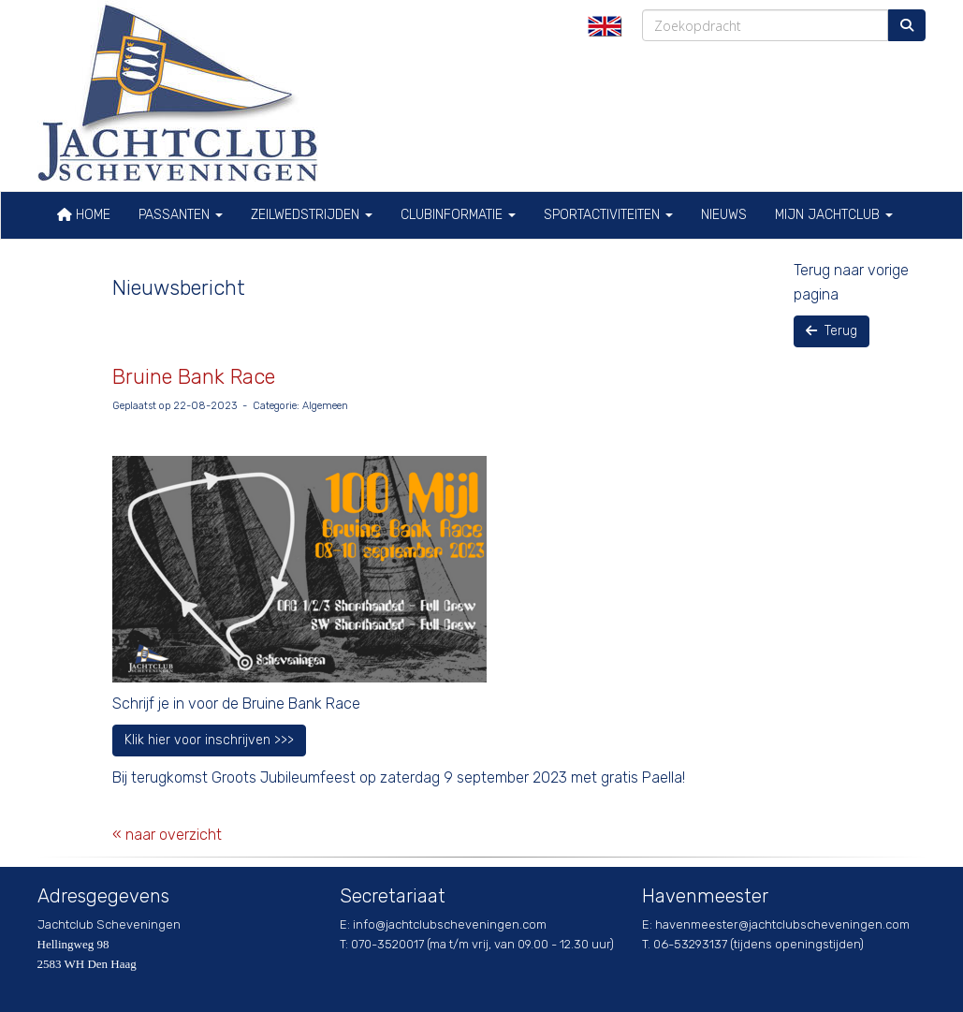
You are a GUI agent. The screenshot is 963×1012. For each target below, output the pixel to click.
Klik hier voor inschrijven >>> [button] (209, 740)
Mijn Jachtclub (834, 215)
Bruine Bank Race (193, 376)
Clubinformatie (458, 215)
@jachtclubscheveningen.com (450, 924)
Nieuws (724, 215)
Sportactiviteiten (608, 215)
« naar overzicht (167, 834)
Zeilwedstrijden (311, 215)
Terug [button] (831, 331)
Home (83, 215)
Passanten (181, 215)
